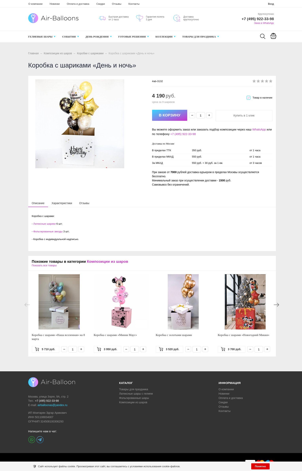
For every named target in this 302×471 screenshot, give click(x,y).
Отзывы (116, 3)
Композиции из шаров (58, 53)
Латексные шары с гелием (136, 393)
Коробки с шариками (90, 53)
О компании (35, 3)
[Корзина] (273, 39)
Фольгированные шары (134, 398)
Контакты (133, 3)
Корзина (273, 41)
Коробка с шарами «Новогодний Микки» (243, 335)
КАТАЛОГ (126, 383)
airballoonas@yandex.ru (52, 405)
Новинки (55, 3)
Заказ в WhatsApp (264, 23)
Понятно (260, 466)
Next (276, 305)
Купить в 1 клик (244, 115)
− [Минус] (192, 115)
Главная (33, 53)
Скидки (100, 3)
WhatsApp (259, 129)
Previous (27, 305)
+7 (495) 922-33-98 (183, 134)
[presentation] (38, 203)
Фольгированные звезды (47, 231)
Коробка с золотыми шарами (174, 335)
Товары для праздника (133, 389)
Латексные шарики (44, 223)
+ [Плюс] (209, 115)
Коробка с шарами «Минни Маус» (115, 335)
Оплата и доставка (78, 3)
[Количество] (200, 115)
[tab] (38, 203)
